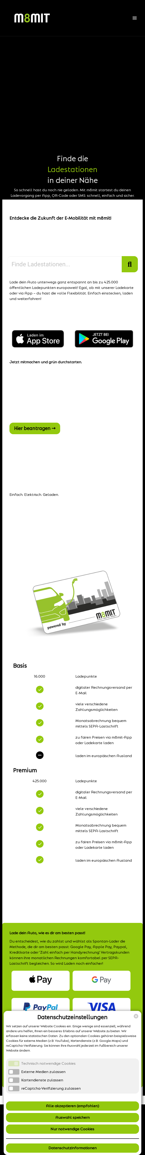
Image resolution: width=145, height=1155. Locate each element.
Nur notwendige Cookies (72, 1129)
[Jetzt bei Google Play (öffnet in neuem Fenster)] (104, 346)
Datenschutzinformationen (72, 1148)
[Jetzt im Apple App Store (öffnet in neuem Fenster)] (38, 346)
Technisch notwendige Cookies (48, 1063)
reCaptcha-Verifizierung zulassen (51, 1088)
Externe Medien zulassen (43, 1072)
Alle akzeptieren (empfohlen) (72, 1106)
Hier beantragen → (35, 428)
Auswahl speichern (72, 1117)
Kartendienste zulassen (42, 1080)
